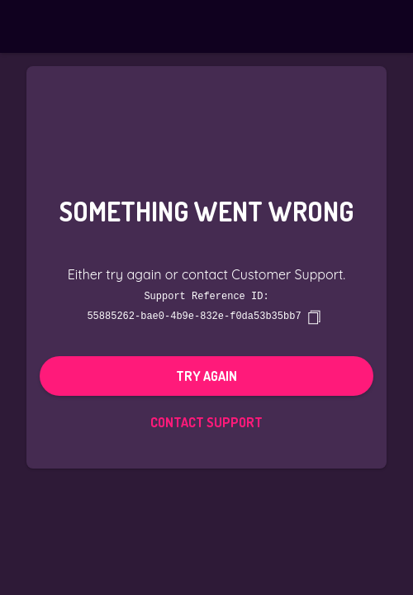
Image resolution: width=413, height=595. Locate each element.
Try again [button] (206, 375)
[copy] (313, 316)
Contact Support (206, 421)
